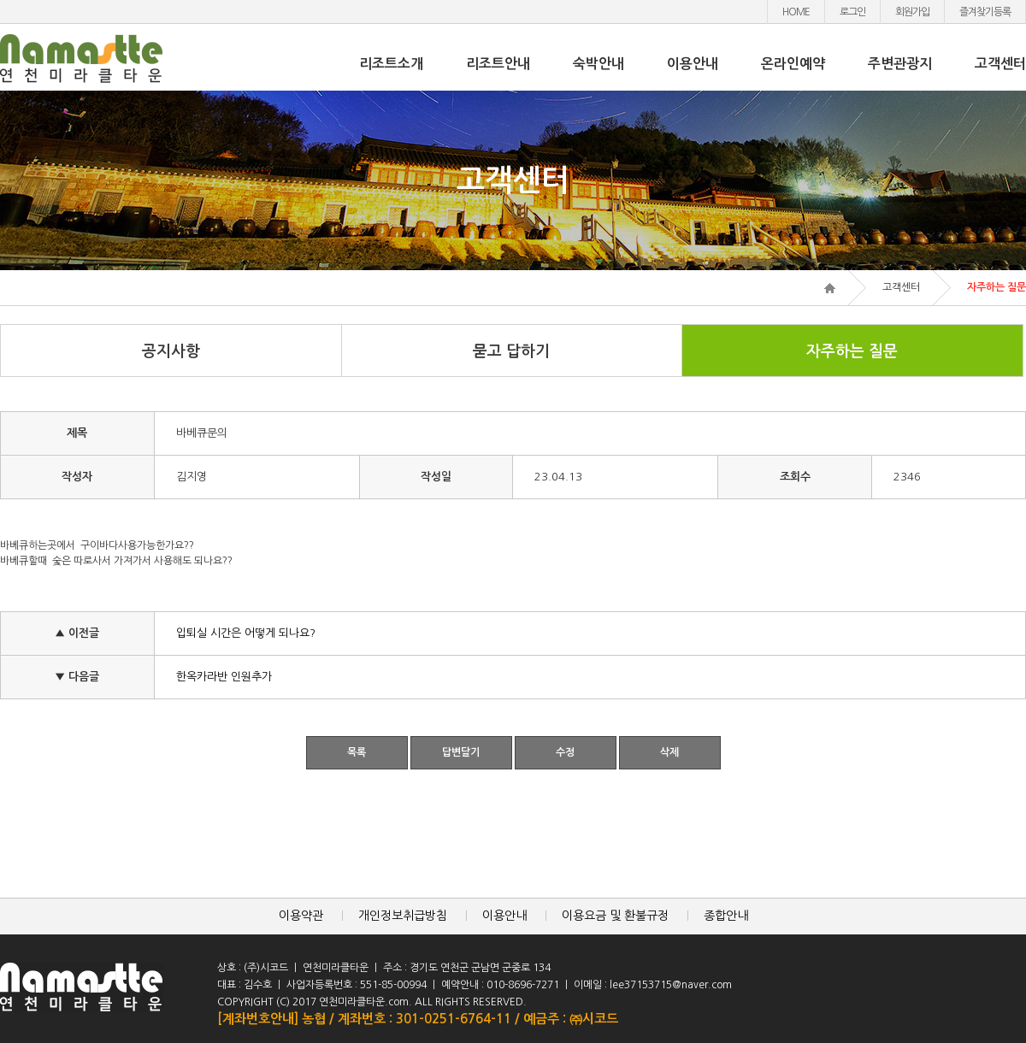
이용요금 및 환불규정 (615, 916)
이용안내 (692, 63)
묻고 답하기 (511, 351)
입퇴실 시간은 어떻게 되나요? (245, 633)
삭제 (669, 752)
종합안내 (726, 916)
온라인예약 (793, 63)
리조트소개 (391, 63)
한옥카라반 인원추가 (224, 676)
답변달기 (461, 752)
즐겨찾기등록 (985, 12)
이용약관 (301, 916)
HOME (796, 12)
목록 (356, 752)
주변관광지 (900, 63)
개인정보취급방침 (402, 916)
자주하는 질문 (852, 351)
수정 (565, 752)
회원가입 (912, 12)
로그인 (852, 12)
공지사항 (171, 351)
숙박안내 (598, 63)
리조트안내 (498, 63)
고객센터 (1000, 63)
